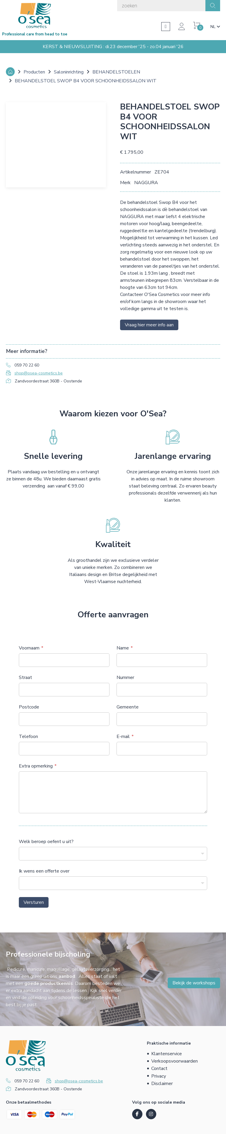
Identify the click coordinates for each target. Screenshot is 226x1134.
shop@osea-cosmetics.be (38, 373)
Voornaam (29, 648)
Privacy (158, 1076)
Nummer (125, 677)
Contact (159, 1068)
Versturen (34, 902)
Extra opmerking (36, 766)
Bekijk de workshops (193, 983)
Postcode (29, 707)
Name (123, 648)
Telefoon (28, 736)
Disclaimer (162, 1083)
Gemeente (128, 707)
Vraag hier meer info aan (149, 325)
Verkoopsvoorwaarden (174, 1061)
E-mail (123, 736)
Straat (25, 677)
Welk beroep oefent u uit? (46, 841)
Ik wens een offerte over (44, 871)
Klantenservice (166, 1053)
